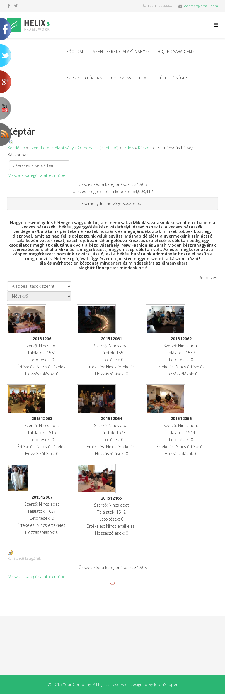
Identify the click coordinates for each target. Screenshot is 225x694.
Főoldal (75, 51)
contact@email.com (201, 6)
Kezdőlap (16, 147)
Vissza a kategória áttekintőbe (36, 175)
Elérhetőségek (172, 77)
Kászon (145, 147)
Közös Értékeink (84, 77)
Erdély (128, 147)
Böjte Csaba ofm (175, 51)
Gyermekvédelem (129, 77)
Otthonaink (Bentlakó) (98, 147)
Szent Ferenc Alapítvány (119, 51)
